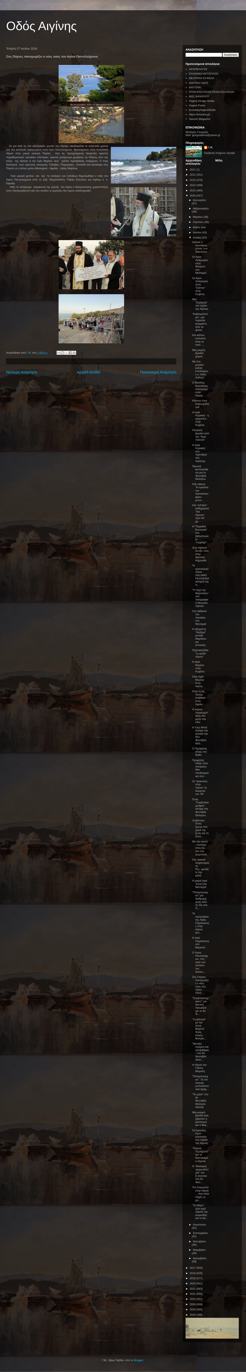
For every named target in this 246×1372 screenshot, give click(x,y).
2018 (193, 1273)
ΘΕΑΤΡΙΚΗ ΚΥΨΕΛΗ (201, 78)
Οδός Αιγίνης (41, 26)
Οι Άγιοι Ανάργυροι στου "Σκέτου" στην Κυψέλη (200, 286)
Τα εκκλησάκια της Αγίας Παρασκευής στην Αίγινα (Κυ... (200, 923)
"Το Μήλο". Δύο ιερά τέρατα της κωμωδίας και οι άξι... (200, 1212)
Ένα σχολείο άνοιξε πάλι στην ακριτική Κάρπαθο (200, 554)
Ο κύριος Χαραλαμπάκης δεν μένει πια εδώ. (200, 716)
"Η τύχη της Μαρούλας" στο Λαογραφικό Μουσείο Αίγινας (200, 597)
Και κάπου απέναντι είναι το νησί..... (199, 340)
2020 (193, 1283)
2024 (193, 1304)
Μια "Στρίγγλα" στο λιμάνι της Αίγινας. (200, 304)
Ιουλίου (197, 237)
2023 (193, 1299)
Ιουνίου (197, 232)
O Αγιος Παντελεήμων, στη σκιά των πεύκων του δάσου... (200, 962)
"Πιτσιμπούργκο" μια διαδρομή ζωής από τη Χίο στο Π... (200, 900)
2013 (193, 180)
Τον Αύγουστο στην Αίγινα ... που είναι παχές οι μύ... (200, 1194)
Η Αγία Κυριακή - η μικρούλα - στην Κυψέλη (200, 419)
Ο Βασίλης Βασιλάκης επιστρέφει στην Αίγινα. (200, 389)
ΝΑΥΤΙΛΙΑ (195, 87)
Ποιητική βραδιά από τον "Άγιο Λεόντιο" (200, 435)
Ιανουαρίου (199, 200)
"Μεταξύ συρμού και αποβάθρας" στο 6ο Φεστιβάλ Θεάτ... (200, 1051)
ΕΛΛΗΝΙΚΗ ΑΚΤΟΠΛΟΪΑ (204, 73)
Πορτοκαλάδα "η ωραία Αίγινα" (200, 653)
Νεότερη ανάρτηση (21, 372)
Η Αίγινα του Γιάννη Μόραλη (199, 1068)
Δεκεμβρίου (199, 1258)
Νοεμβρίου (199, 1249)
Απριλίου (198, 222)
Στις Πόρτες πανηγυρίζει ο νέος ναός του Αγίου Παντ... (200, 984)
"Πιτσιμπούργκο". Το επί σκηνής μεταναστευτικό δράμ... (200, 1083)
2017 (193, 1267)
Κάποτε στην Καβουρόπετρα (200, 404)
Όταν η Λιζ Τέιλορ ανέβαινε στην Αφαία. (198, 698)
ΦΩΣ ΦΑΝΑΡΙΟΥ (199, 96)
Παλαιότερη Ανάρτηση (158, 372)
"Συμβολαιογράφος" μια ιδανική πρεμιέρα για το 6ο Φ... (200, 1006)
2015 (193, 190)
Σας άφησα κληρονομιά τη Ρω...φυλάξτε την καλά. (200, 867)
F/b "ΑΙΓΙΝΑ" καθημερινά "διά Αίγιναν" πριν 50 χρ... (200, 513)
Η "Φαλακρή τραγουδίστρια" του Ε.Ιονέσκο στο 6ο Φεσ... (200, 1174)
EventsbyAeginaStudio (202, 109)
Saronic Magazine (199, 118)
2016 (193, 195)
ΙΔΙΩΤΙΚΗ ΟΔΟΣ (198, 82)
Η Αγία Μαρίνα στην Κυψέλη (198, 666)
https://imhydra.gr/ (199, 114)
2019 (193, 1278)
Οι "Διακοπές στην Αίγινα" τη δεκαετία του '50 (199, 788)
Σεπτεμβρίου (200, 1233)
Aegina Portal (197, 105)
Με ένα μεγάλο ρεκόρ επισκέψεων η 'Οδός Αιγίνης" (200, 369)
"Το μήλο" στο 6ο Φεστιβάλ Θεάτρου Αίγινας (200, 1101)
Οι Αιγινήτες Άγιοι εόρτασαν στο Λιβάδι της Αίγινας (200, 1137)
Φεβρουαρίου (201, 208)
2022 (193, 1293)
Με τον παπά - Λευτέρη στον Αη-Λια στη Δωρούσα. (199, 848)
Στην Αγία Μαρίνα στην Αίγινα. (198, 681)
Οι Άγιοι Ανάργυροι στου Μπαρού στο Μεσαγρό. (200, 264)
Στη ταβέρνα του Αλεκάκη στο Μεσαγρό (199, 617)
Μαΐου (197, 227)
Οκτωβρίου (199, 1241)
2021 (193, 1288)
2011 (193, 169)
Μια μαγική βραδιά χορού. (198, 353)
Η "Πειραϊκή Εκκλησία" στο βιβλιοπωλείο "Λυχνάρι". (200, 534)
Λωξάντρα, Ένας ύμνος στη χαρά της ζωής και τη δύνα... (200, 828)
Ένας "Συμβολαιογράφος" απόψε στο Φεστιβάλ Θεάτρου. (200, 807)
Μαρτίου (198, 216)
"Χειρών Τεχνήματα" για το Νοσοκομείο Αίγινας (200, 1154)
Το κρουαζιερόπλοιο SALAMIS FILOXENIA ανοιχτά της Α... (200, 575)
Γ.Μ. (210, 147)
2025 (193, 1309)
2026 (193, 1314)
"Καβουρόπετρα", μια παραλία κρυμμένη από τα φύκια (200, 321)
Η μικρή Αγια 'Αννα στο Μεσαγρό (199, 884)
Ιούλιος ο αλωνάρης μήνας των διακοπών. (199, 247)
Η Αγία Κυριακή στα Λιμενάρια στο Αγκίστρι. (199, 453)
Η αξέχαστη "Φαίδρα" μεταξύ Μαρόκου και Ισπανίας (199, 637)
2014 (193, 185)
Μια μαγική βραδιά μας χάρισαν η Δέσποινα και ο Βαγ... (200, 1119)
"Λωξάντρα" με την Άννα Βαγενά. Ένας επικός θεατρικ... (199, 1029)
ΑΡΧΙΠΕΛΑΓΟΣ (198, 69)
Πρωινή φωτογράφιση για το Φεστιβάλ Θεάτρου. (200, 472)
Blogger (138, 1360)
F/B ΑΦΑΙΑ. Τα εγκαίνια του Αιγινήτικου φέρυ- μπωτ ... (200, 492)
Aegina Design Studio (201, 100)
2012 (193, 174)
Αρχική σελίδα (88, 372)
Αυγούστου (199, 1224)
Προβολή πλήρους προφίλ (219, 152)
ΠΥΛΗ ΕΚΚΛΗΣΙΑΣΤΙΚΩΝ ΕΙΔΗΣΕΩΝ (211, 91)
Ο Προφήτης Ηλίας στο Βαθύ (199, 751)
